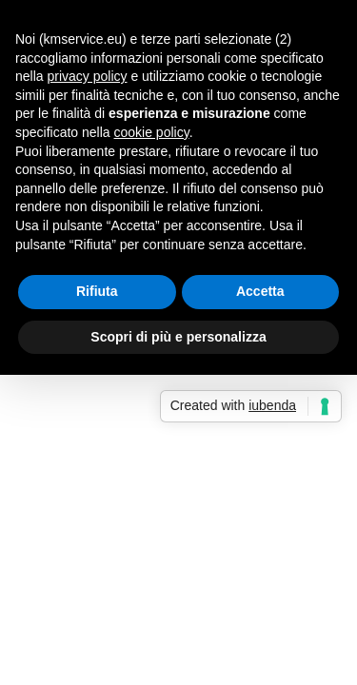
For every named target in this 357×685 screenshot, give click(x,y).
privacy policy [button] (87, 76)
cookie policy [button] (151, 132)
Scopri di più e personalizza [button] (178, 336)
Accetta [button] (260, 291)
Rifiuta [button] (97, 291)
